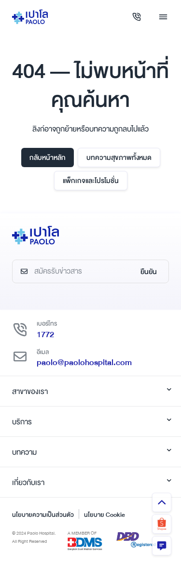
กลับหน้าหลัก (47, 157)
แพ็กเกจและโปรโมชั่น (91, 180)
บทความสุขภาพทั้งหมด (119, 157)
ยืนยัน (148, 271)
